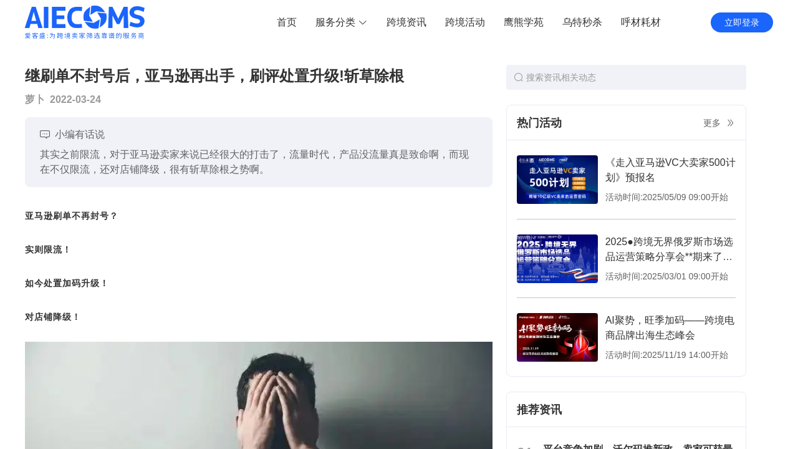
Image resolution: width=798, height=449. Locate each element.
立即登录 (741, 22)
